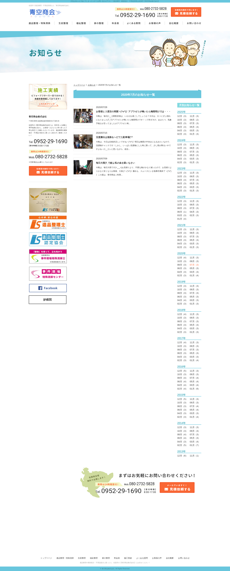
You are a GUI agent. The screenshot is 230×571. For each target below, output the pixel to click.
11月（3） (195, 116)
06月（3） (182, 127)
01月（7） (195, 445)
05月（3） (195, 127)
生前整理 (82, 558)
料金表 (117, 558)
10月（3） (182, 120)
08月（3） (182, 123)
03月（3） (195, 130)
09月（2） (195, 120)
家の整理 (106, 558)
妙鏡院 (47, 299)
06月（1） (182, 212)
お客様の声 (157, 558)
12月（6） (182, 455)
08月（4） (182, 378)
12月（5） (182, 371)
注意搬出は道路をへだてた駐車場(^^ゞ (115, 137)
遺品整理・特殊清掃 (65, 558)
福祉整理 (94, 558)
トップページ (79, 85)
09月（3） (195, 148)
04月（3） (182, 130)
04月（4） (182, 300)
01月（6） (195, 388)
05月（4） (195, 381)
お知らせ (92, 85)
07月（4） (195, 378)
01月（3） (195, 134)
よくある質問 (142, 558)
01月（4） (182, 219)
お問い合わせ (184, 558)
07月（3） (195, 123)
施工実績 (128, 558)
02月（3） (182, 134)
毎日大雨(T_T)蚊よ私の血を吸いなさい (115, 163)
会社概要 (170, 558)
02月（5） (182, 445)
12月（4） (182, 257)
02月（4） (182, 388)
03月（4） (195, 385)
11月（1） (195, 455)
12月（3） (182, 116)
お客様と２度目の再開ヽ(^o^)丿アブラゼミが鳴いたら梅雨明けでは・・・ (133, 111)
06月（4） (182, 381)
